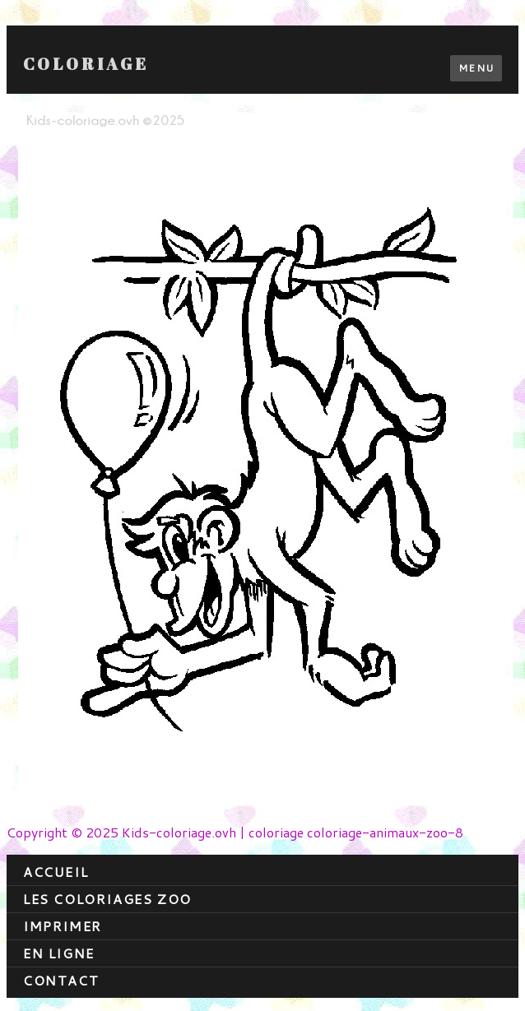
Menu (476, 68)
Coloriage (86, 64)
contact (61, 980)
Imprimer (62, 925)
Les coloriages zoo (107, 898)
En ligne (59, 953)
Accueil (55, 871)
